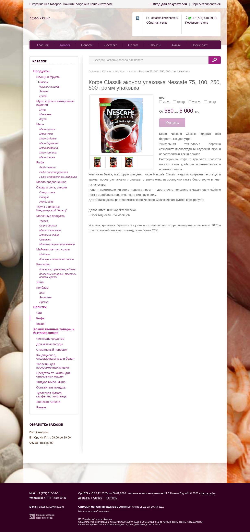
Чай (39, 312)
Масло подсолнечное (51, 182)
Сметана (45, 239)
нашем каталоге (101, 4)
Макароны (45, 114)
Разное (41, 407)
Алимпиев (45, 297)
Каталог (65, 45)
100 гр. (181, 102)
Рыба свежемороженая (53, 172)
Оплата (133, 45)
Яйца (40, 282)
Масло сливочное (50, 230)
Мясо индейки (48, 138)
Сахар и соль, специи (51, 187)
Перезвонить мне (196, 22)
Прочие (43, 302)
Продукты (41, 71)
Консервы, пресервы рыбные (57, 269)
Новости (87, 45)
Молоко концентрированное (57, 244)
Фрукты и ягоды (49, 86)
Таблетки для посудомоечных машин (52, 365)
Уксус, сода (46, 201)
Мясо (40, 124)
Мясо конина (47, 157)
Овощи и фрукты (48, 77)
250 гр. (196, 102)
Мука (42, 109)
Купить (172, 122)
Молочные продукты (50, 216)
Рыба (40, 162)
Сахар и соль (47, 192)
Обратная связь (156, 22)
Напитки (40, 307)
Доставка (110, 45)
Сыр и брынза (48, 225)
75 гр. (166, 102)
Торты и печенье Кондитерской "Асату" (51, 208)
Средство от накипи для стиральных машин (53, 374)
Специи (44, 197)
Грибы (43, 96)
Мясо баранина (48, 143)
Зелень (43, 91)
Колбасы (42, 287)
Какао (40, 323)
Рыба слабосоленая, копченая (58, 176)
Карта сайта (208, 493)
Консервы (43, 264)
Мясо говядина (48, 147)
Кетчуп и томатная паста (56, 259)
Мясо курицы (47, 129)
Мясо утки (46, 133)
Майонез (44, 254)
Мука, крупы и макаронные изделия (55, 102)
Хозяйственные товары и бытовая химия (53, 331)
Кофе (40, 318)
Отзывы (155, 45)
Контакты (111, 497)
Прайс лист (199, 45)
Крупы (43, 119)
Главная (43, 45)
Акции (176, 45)
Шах (42, 292)
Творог (43, 220)
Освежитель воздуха (51, 387)
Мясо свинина (48, 152)
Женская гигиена (48, 402)
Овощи (43, 82)
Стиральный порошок (51, 349)
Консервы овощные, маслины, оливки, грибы (58, 275)
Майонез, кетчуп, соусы (53, 249)
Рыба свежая (47, 167)
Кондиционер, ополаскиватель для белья (55, 356)
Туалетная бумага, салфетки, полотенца (51, 394)
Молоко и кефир (49, 234)
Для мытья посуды (49, 344)
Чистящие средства (50, 338)
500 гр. (212, 102)
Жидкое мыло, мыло (51, 382)
